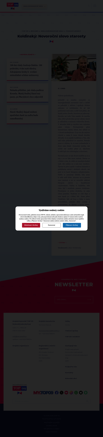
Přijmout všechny (72, 225)
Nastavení (51, 225)
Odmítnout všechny (31, 225)
